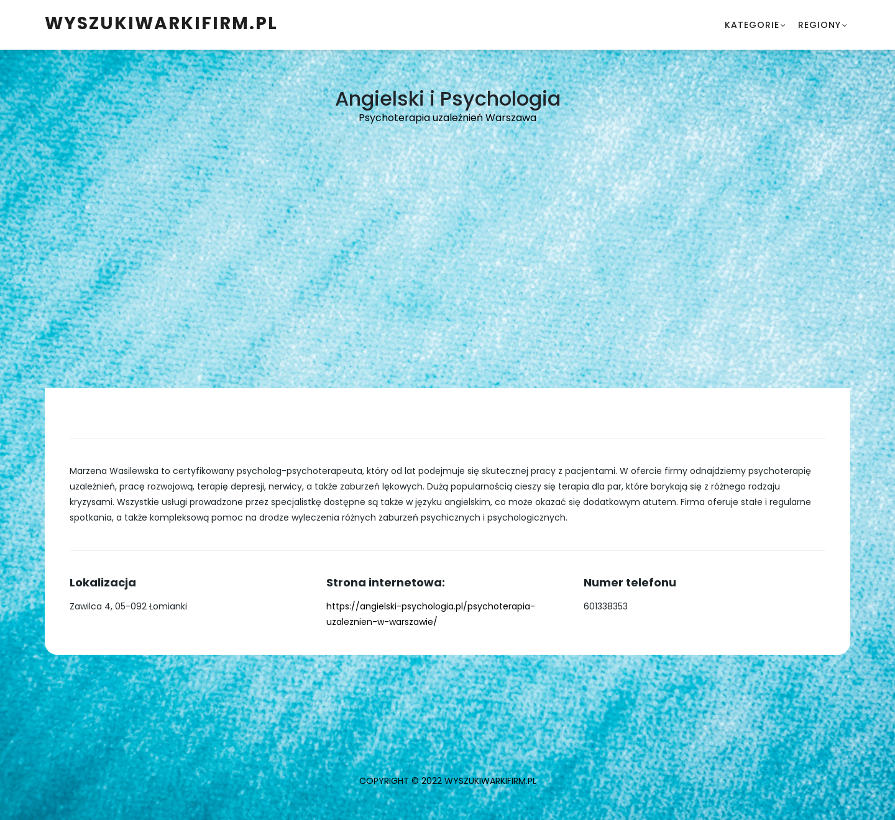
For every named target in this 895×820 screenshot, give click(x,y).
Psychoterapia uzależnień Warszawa (447, 118)
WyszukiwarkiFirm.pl (161, 23)
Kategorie (752, 25)
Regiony (819, 25)
